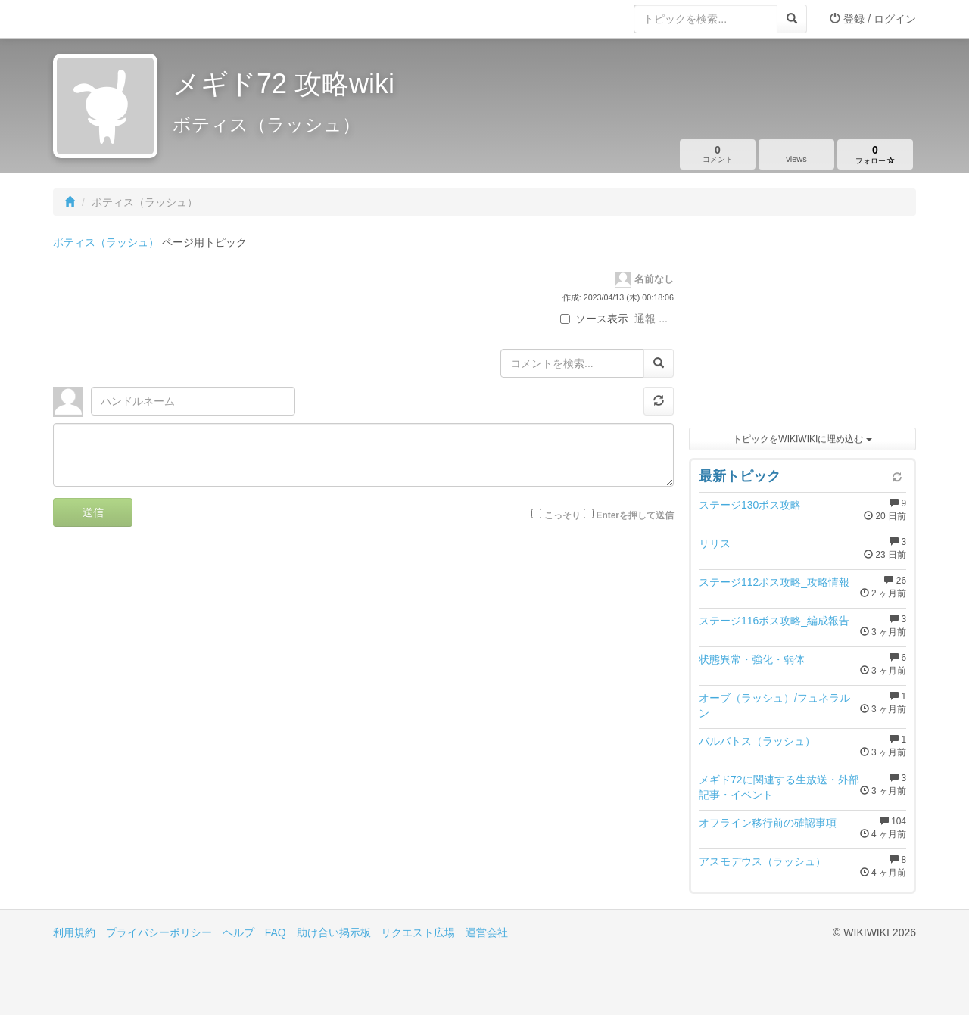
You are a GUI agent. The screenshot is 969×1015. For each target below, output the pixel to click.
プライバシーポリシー (159, 932)
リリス (715, 543)
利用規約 (74, 932)
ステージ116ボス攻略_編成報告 (774, 621)
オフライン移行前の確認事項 (768, 823)
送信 (93, 512)
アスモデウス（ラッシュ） (762, 861)
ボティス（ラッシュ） (106, 242)
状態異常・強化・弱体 (752, 659)
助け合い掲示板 (334, 932)
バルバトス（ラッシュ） (757, 741)
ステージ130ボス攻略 (750, 505)
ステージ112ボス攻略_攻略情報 (774, 582)
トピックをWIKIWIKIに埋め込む (802, 439)
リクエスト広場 (418, 932)
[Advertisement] (802, 325)
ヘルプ (238, 932)
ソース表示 (594, 319)
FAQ (275, 932)
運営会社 (487, 932)
